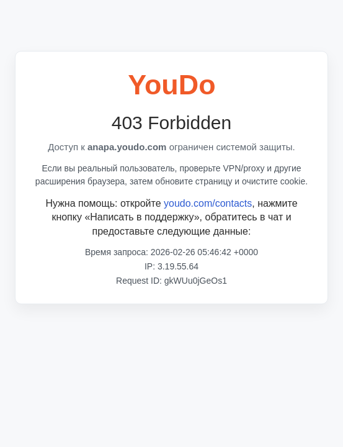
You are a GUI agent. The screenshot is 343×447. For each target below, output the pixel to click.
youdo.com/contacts (208, 203)
